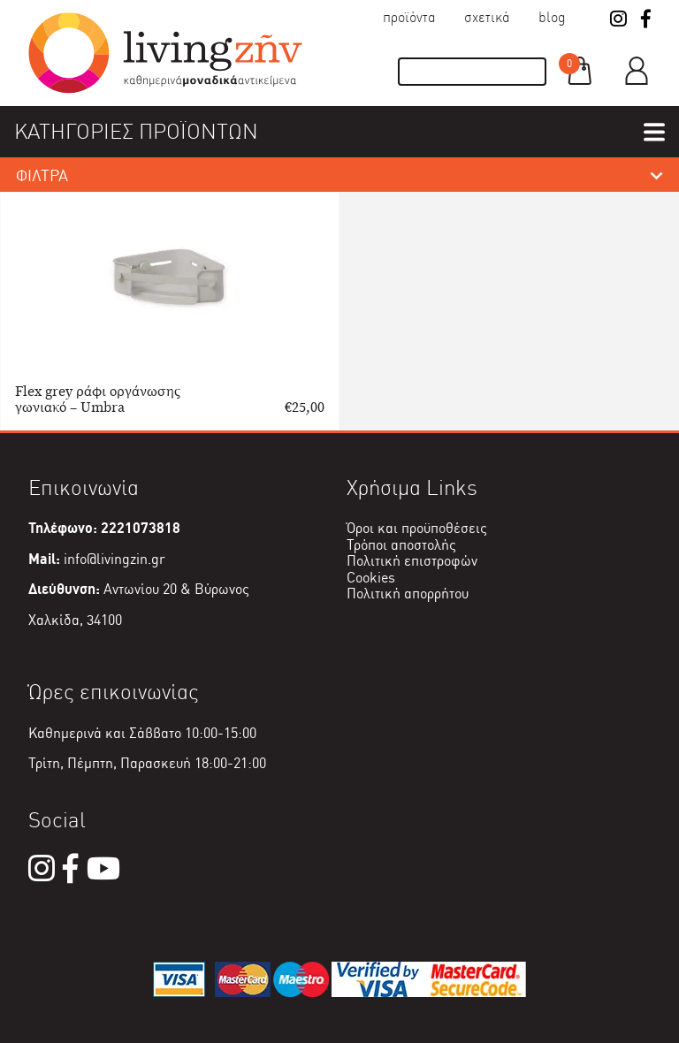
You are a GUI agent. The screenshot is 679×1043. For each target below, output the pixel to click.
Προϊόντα (409, 17)
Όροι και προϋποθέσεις (417, 528)
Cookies (371, 577)
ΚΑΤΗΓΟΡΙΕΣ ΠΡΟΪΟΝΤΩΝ (136, 131)
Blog (552, 17)
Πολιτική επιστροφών (412, 560)
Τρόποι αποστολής (401, 545)
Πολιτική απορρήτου (408, 593)
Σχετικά (487, 17)
